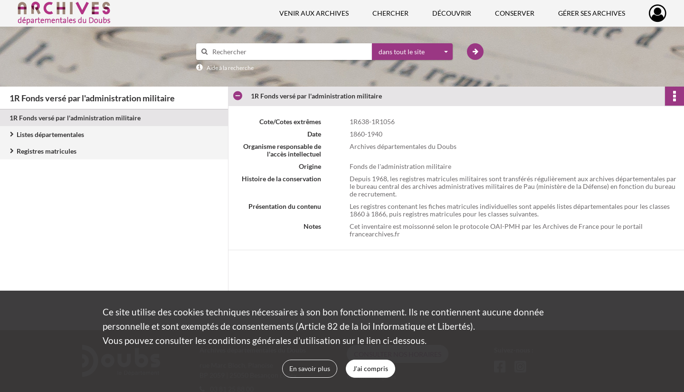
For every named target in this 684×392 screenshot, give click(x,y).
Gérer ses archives (591, 13)
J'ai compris (370, 368)
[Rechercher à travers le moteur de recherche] (288, 52)
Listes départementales (50, 134)
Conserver (514, 13)
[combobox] (412, 51)
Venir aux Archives (314, 13)
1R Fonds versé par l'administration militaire (75, 118)
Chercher (390, 13)
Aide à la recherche (230, 67)
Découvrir (451, 13)
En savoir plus (309, 368)
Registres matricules (46, 151)
